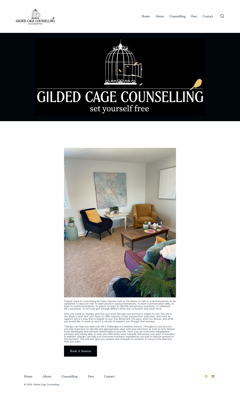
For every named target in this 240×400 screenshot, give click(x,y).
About (160, 16)
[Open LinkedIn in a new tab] (213, 376)
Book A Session (80, 351)
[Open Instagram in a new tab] (206, 376)
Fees (194, 16)
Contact (207, 16)
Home (146, 16)
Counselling (177, 16)
